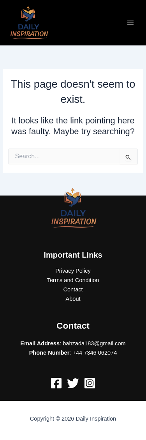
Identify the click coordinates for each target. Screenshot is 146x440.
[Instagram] (90, 383)
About (72, 299)
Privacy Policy (73, 271)
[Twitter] (73, 383)
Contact (73, 289)
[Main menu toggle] (130, 22)
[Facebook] (56, 383)
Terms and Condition (73, 280)
